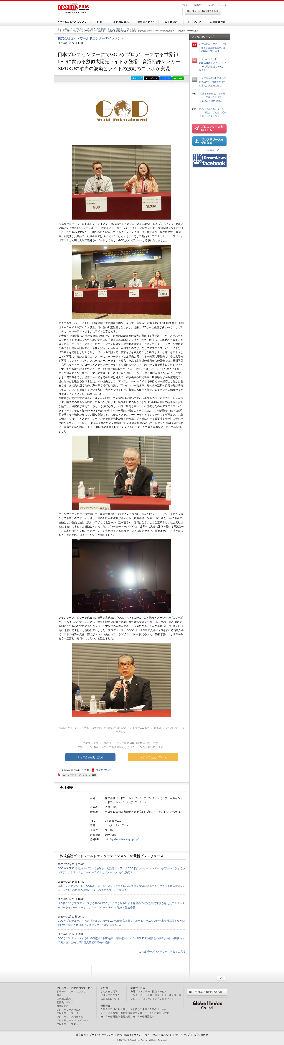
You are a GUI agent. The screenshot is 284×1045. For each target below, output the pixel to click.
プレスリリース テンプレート (73, 1020)
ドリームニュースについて (71, 991)
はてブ (137, 78)
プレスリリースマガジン (70, 1024)
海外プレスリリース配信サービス (149, 991)
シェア (165, 78)
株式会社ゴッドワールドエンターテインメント (116, 29)
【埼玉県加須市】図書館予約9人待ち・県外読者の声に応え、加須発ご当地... (212, 82)
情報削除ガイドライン (129, 1034)
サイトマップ (182, 1034)
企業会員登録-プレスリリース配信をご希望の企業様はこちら (133, 1009)
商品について (103, 769)
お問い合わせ (201, 1034)
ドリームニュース (65, 29)
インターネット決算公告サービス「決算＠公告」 (157, 995)
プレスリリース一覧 (84, 29)
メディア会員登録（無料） (90, 757)
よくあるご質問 (108, 991)
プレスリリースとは (67, 1013)
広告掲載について (110, 998)
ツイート (151, 78)
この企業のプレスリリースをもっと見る (162, 951)
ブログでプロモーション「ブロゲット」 (152, 998)
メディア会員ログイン (153, 757)
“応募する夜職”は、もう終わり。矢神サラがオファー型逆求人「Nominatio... (212, 97)
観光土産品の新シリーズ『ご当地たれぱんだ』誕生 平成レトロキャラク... (213, 112)
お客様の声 (63, 1006)
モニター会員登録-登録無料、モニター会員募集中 (127, 1016)
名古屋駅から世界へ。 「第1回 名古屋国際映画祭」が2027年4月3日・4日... (213, 47)
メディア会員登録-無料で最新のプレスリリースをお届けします (134, 1013)
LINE (178, 78)
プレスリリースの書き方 (70, 1016)
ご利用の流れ (64, 998)
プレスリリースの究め (69, 1009)
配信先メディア (65, 1002)
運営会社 (81, 1034)
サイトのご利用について (158, 1034)
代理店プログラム (110, 995)
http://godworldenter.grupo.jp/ (121, 839)
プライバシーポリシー (101, 1034)
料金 (59, 995)
